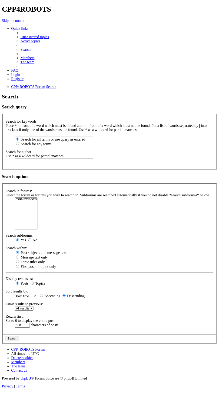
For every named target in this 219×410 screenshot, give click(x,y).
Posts (22, 283)
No (32, 240)
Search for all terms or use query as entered (50, 139)
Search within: (16, 248)
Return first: (15, 316)
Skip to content (13, 21)
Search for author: (19, 152)
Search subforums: (19, 235)
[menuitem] (34, 37)
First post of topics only (36, 267)
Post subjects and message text (41, 253)
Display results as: (19, 279)
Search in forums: (19, 191)
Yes (21, 240)
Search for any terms (34, 144)
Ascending (50, 296)
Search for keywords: (21, 121)
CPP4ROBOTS (26, 200)
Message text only (32, 257)
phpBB (25, 378)
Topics (38, 283)
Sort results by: (17, 291)
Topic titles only (30, 262)
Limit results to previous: (24, 304)
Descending (74, 296)
